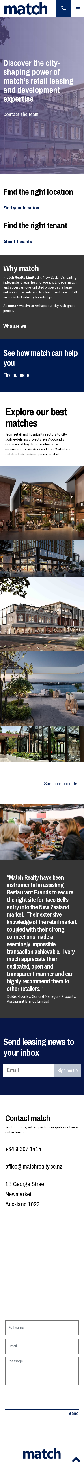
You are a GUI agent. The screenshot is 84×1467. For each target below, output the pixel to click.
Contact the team (20, 114)
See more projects (60, 784)
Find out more (16, 375)
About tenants (17, 242)
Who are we (14, 326)
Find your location (21, 208)
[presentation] (39, 1397)
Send (74, 1413)
